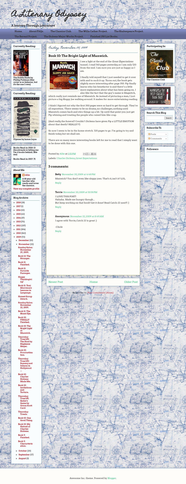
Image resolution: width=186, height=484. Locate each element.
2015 (18, 214)
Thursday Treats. (23, 413)
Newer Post (55, 282)
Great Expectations (86, 158)
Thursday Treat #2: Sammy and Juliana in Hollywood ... (25, 365)
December (24, 240)
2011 (18, 229)
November (24, 244)
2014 (18, 218)
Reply (58, 182)
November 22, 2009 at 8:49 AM (87, 216)
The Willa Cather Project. (92, 31)
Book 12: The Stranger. (24, 257)
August (22, 458)
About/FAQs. (36, 31)
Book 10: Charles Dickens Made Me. (24, 377)
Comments (155, 139)
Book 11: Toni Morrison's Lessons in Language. (25, 289)
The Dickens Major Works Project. (63, 36)
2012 (18, 225)
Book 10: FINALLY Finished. (24, 319)
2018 (18, 202)
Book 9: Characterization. (25, 443)
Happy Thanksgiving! (25, 279)
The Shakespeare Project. (128, 31)
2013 (18, 222)
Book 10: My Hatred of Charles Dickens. (24, 427)
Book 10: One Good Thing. (25, 419)
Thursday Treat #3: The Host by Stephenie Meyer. (25, 341)
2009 (18, 237)
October (23, 451)
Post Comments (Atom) (100, 292)
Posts (152, 134)
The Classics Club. (61, 31)
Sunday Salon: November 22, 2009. (25, 305)
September (24, 455)
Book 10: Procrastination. (25, 352)
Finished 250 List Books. (104, 36)
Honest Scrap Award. (25, 297)
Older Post (131, 282)
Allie (62, 153)
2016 (18, 210)
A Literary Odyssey (49, 14)
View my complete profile (26, 189)
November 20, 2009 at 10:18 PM (80, 192)
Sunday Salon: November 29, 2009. (25, 249)
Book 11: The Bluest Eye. (24, 312)
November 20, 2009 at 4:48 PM (78, 174)
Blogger (112, 478)
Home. (18, 31)
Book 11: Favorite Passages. (24, 270)
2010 (18, 233)
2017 (18, 206)
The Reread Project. (26, 36)
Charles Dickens (66, 158)
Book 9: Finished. (24, 436)
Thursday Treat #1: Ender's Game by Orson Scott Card (25, 402)
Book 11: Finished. (24, 263)
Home (94, 282)
